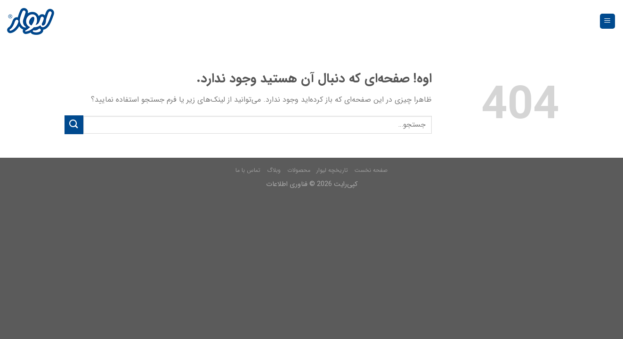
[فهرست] (607, 21)
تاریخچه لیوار (332, 170)
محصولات (298, 170)
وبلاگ (274, 170)
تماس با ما (247, 170)
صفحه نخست (371, 170)
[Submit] (74, 124)
